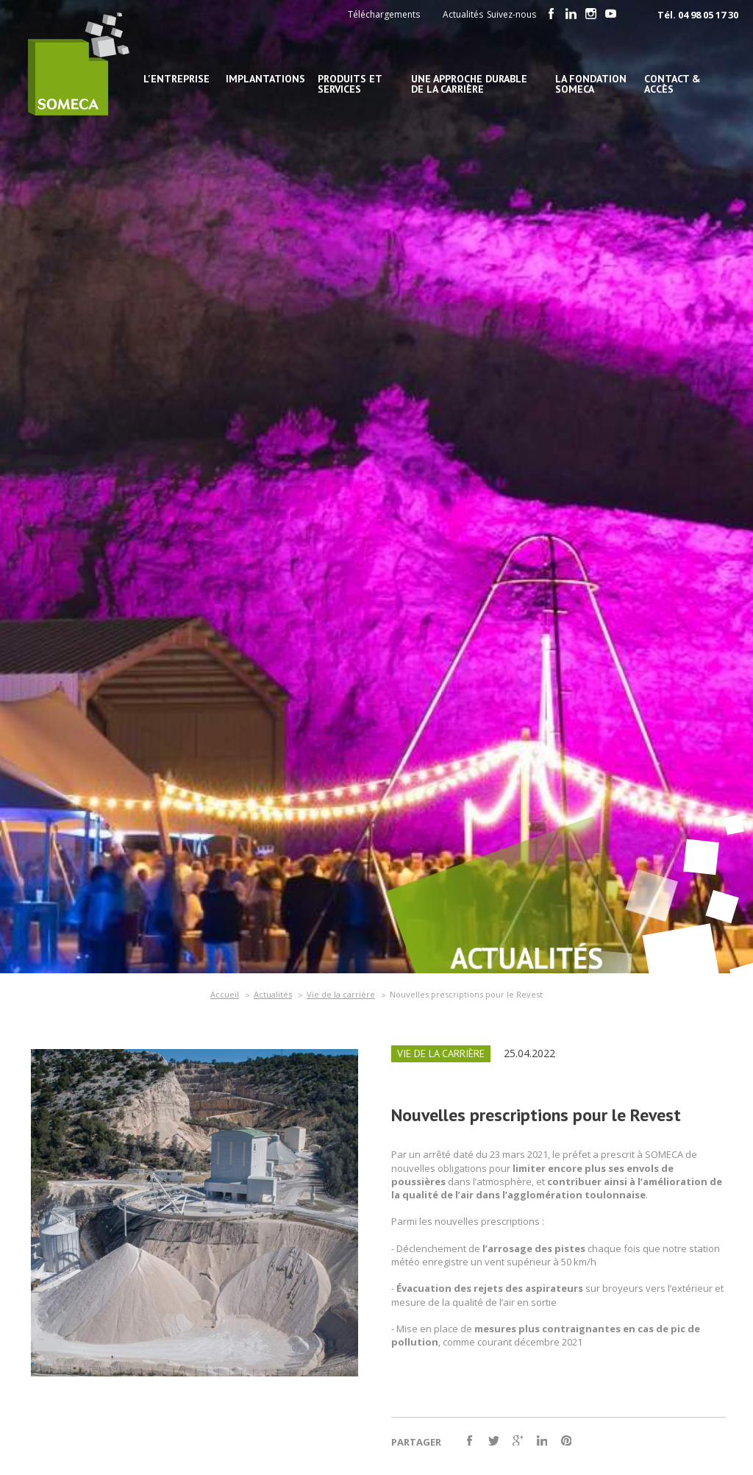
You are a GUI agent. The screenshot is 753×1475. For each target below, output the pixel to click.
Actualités (463, 14)
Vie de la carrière (341, 994)
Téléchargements (384, 14)
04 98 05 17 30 (708, 14)
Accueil (224, 994)
